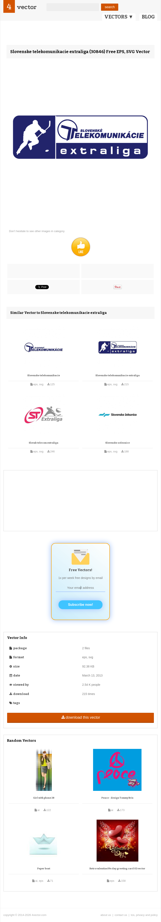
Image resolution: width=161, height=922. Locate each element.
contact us (121, 915)
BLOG (148, 17)
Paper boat (43, 868)
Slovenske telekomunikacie (43, 375)
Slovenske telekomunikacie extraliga (117, 375)
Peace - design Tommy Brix (117, 798)
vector (26, 7)
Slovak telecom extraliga (43, 442)
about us (105, 915)
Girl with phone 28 (43, 798)
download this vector (80, 717)
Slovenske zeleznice (117, 442)
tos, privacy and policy (144, 915)
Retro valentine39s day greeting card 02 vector (117, 868)
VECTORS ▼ (118, 17)
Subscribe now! (80, 604)
